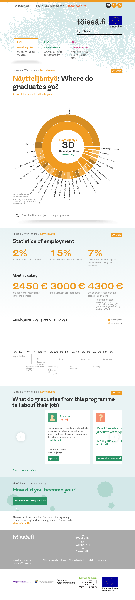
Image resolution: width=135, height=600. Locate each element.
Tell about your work (75, 6)
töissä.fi (91, 22)
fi (114, 5)
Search (79, 31)
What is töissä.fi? (23, 6)
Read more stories (24, 470)
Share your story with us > (30, 502)
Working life (30, 70)
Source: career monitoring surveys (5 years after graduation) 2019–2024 (24, 200)
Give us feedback (53, 6)
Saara (65, 416)
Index (38, 6)
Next (114, 437)
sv (120, 5)
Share (118, 71)
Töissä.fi (17, 70)
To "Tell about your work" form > (113, 459)
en (108, 5)
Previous (21, 437)
